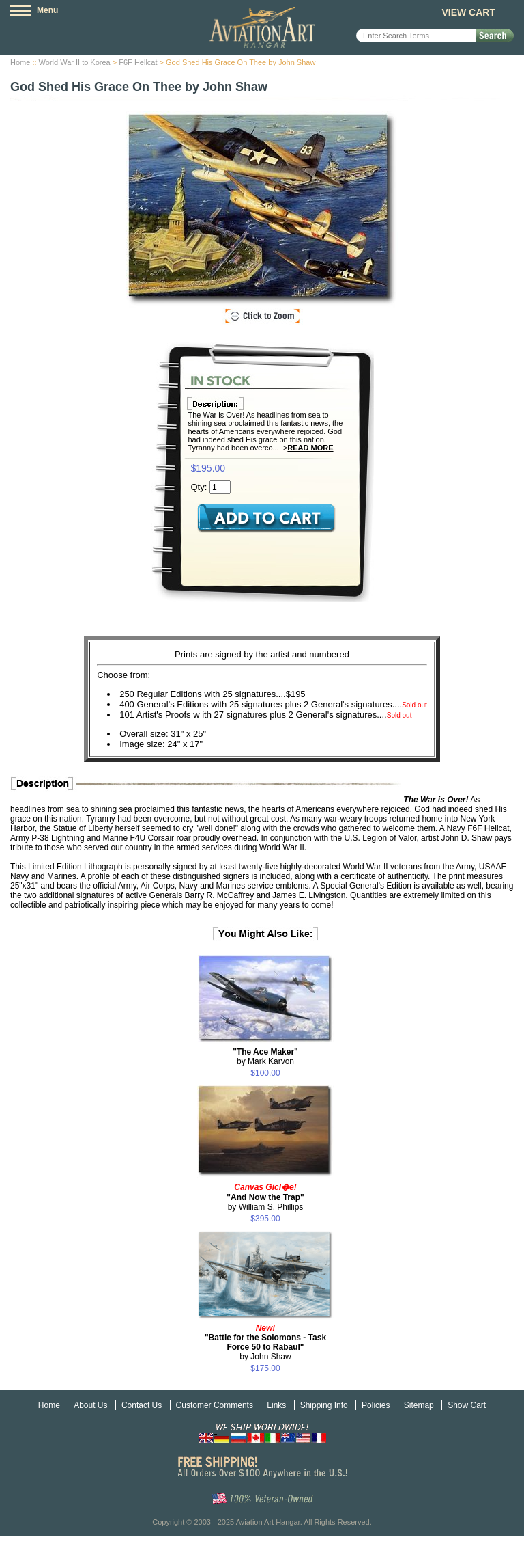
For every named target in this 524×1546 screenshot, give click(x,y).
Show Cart (467, 1405)
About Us (90, 1405)
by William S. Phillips (265, 1197)
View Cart (468, 12)
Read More (310, 448)
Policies (376, 1405)
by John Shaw (265, 1342)
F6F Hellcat (138, 62)
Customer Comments (214, 1405)
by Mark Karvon (265, 1056)
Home (20, 62)
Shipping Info (324, 1405)
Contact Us (141, 1405)
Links (276, 1405)
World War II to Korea (75, 62)
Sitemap (419, 1405)
